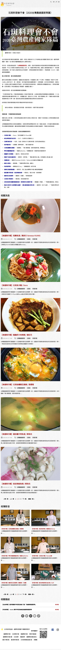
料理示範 (35, 240)
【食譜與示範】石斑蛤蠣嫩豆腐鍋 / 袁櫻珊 (17, 385)
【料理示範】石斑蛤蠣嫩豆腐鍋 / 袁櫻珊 (12, 530)
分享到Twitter (26, 617)
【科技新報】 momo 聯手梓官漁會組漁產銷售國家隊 (17, 611)
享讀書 (35, 641)
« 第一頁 (5, 500)
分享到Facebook (22, 617)
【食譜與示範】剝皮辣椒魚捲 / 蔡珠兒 (15, 484)
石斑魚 (28, 240)
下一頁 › (24, 500)
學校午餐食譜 (32, 635)
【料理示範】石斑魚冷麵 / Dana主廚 (41, 557)
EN (59, 2)
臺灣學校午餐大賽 (7, 638)
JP (56, 2)
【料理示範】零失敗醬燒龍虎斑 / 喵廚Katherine (14, 557)
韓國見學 (22, 638)
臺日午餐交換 (6, 641)
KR (53, 2)
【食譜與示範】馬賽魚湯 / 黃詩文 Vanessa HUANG (20, 236)
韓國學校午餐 (24, 635)
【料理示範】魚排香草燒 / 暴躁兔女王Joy (43, 530)
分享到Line (34, 617)
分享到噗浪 (38, 617)
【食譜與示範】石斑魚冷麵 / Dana (14, 286)
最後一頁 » (31, 500)
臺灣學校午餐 (7, 635)
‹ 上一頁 (12, 500)
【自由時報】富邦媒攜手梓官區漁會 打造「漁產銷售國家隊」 (19, 606)
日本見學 (16, 638)
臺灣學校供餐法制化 (32, 638)
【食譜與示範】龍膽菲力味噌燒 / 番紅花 (16, 336)
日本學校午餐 (15, 635)
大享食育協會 (52, 631)
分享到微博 (30, 617)
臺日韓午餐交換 (15, 641)
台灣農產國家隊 (22, 67)
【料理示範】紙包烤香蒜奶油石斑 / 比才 (42, 584)
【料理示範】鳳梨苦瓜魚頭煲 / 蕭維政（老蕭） (14, 584)
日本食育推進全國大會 (26, 641)
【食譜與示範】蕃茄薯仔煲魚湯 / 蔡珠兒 (16, 435)
